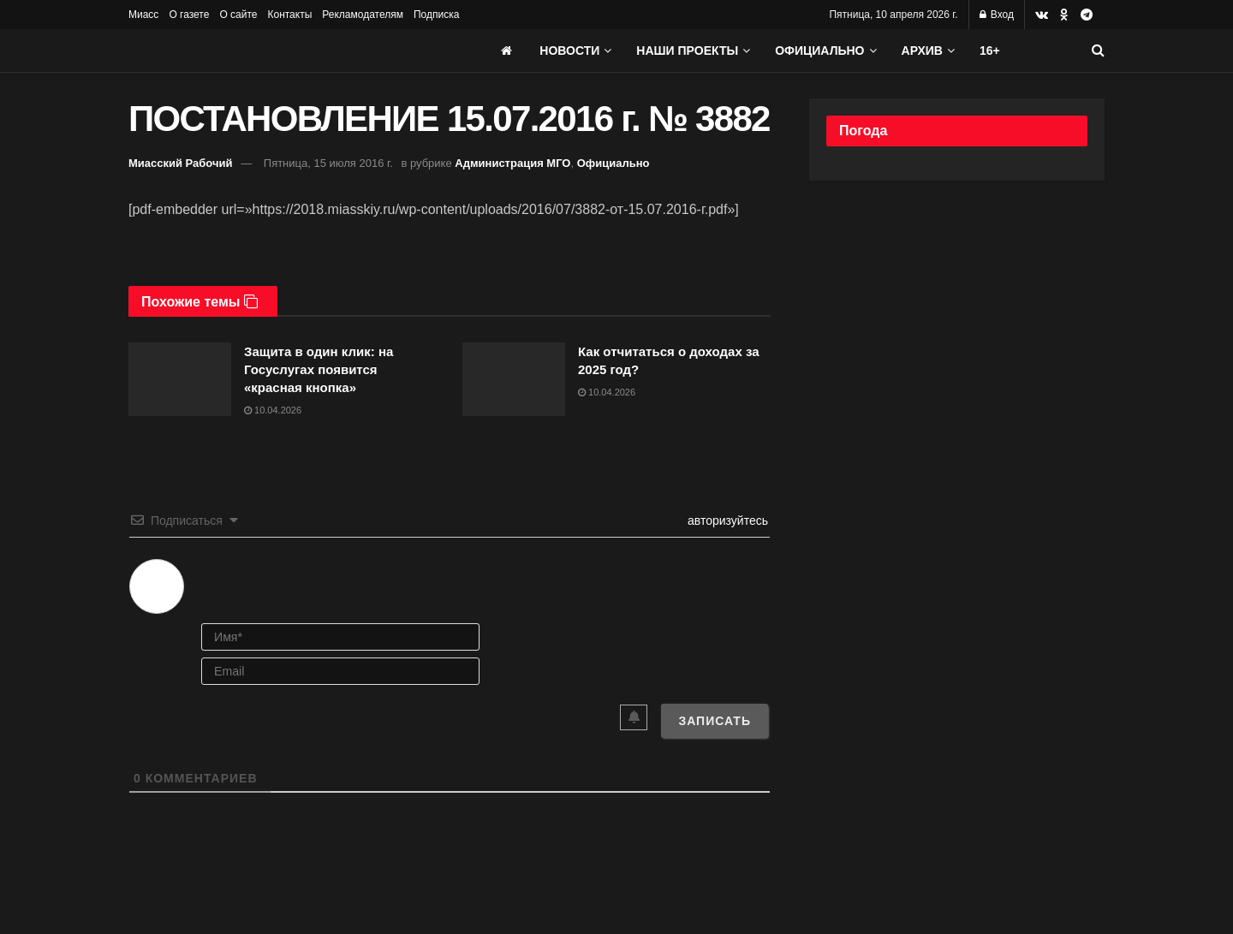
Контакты (289, 15)
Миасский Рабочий (180, 163)
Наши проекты (687, 50)
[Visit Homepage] (256, 50)
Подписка (436, 15)
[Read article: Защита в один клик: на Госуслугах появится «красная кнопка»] (179, 379)
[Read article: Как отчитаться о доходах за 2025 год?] (513, 379)
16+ (990, 50)
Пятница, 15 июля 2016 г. (328, 163)
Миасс (143, 15)
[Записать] (714, 721)
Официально (819, 50)
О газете (189, 15)
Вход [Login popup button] (997, 15)
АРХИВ (922, 50)
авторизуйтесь (726, 520)
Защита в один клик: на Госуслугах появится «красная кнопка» (318, 369)
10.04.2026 (272, 410)
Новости (569, 50)
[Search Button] (1098, 50)
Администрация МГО (512, 163)
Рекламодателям (362, 15)
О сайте (238, 15)
